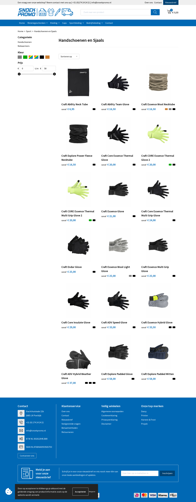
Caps (64, 23)
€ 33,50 (148, 327)
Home (22, 23)
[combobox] (116, 12)
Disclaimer (106, 423)
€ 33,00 (108, 327)
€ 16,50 (108, 109)
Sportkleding (75, 23)
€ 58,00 (108, 378)
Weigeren (92, 492)
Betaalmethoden (70, 427)
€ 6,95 (67, 109)
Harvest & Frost (148, 419)
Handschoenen (25, 42)
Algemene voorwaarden (112, 411)
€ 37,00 (68, 382)
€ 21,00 (108, 216)
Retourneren (68, 432)
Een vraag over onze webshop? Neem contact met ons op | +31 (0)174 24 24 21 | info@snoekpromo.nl (64, 2)
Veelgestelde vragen (71, 423)
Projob (144, 423)
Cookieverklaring (109, 415)
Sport (28, 31)
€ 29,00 (68, 327)
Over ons (149, 2)
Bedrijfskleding (93, 23)
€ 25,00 (68, 271)
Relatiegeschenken (36, 23)
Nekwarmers (24, 46)
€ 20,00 (108, 164)
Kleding (53, 23)
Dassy (143, 411)
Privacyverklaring (109, 419)
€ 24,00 (148, 220)
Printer (144, 415)
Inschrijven (167, 473)
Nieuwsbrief (170, 2)
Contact (158, 2)
